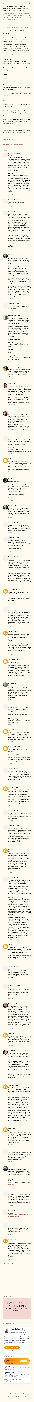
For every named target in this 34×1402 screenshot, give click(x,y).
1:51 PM (10, 724)
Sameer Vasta (12, 316)
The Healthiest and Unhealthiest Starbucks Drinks (18, 1215)
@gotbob (5, 100)
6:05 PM (10, 517)
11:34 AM (10, 654)
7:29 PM (10, 1123)
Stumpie (11, 589)
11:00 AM (10, 432)
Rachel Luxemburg (14, 631)
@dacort (5, 119)
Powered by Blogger (17, 1393)
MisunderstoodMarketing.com (12, 1344)
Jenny (10, 1128)
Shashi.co (18, 1342)
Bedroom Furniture (19, 1231)
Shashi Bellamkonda (14, 479)
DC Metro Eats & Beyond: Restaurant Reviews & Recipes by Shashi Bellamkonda (16, 8)
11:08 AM (10, 453)
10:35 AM (10, 361)
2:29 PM (10, 500)
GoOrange (11, 1085)
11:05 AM (10, 551)
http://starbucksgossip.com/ (17, 132)
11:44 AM (10, 939)
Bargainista (11, 383)
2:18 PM (10, 805)
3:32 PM (10, 820)
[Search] (30, 3)
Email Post (10, 139)
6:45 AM (10, 980)
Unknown (11, 945)
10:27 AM (10, 249)
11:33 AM (10, 626)
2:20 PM (10, 474)
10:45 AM (10, 378)
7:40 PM (10, 1186)
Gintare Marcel (22, 1396)
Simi (9, 849)
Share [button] (4, 139)
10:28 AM (10, 298)
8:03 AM (10, 1045)
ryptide (10, 683)
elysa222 (11, 730)
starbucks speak (20, 144)
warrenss (6, 130)
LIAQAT (10, 1239)
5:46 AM (10, 1205)
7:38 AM (10, 763)
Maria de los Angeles (14, 367)
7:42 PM (10, 1144)
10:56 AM (10, 407)
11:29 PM (10, 1219)
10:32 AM (10, 310)
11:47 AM (10, 699)
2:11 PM (10, 782)
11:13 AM (10, 584)
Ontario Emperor (13, 459)
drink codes (10, 141)
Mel (9, 1167)
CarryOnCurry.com (9, 1342)
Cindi (9, 412)
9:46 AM (10, 1234)
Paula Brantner (13, 659)
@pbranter (6, 93)
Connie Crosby (12, 254)
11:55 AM (10, 961)
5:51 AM (10, 844)
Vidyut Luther (12, 747)
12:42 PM (10, 1028)
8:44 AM (10, 532)
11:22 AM (10, 603)
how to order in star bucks (20, 141)
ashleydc (5, 104)
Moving (10, 1256)
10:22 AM (10, 206)
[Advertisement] (17, 1279)
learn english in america (9, 144)
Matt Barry (11, 787)
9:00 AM (10, 1161)
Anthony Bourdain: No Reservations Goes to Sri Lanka (16, 1308)
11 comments (13, 1314)
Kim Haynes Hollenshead (16, 1050)
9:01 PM (10, 1080)
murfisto (11, 1003)
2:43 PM (10, 741)
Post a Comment (8, 1263)
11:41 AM (10, 678)
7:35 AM (10, 1259)
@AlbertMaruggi (8, 111)
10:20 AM (10, 194)
